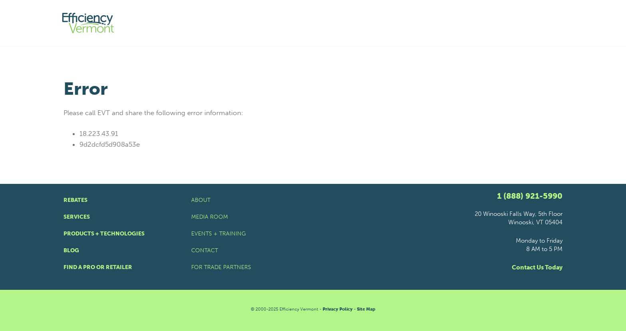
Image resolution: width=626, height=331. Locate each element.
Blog (71, 250)
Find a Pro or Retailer (97, 267)
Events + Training (218, 233)
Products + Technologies (104, 233)
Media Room (209, 216)
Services (76, 216)
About (200, 200)
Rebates (75, 200)
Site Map (366, 309)
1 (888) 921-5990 (530, 196)
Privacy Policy (338, 309)
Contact (204, 250)
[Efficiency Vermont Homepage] (88, 23)
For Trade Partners (221, 267)
